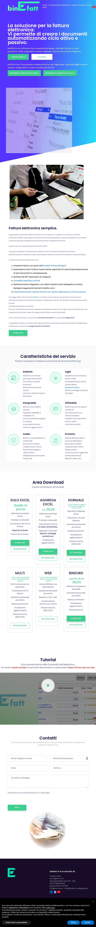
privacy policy (45, 792)
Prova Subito (18, 57)
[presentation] (25, 798)
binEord (36, 297)
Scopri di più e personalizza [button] (16, 922)
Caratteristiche (54, 5)
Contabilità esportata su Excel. (26, 281)
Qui (19, 312)
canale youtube (18, 666)
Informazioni (20, 549)
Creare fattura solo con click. (81, 666)
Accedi (88, 5)
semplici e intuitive (72, 387)
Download (18, 333)
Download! (65, 5)
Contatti (81, 5)
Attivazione (76, 552)
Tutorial (74, 5)
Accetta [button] (87, 922)
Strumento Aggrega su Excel (60, 73)
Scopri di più (44, 6)
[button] (93, 901)
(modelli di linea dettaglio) (54, 266)
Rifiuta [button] (73, 922)
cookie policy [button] (50, 908)
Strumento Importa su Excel (24, 73)
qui (79, 361)
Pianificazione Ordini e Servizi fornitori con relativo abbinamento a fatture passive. (49, 292)
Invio (17, 807)
